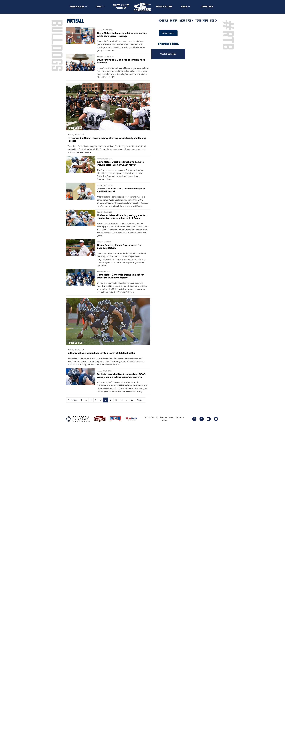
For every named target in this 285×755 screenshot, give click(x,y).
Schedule (163, 20)
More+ (213, 20)
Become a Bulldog (164, 6)
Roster (173, 20)
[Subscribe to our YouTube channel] (215, 419)
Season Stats (168, 33)
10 (116, 400)
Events (184, 6)
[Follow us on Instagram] (208, 419)
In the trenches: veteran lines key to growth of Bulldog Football (102, 353)
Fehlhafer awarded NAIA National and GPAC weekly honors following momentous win (121, 375)
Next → (140, 400)
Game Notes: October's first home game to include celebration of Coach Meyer (120, 163)
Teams (98, 6)
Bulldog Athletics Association (121, 6)
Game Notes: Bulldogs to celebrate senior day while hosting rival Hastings (122, 34)
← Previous (72, 400)
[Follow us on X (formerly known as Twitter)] (201, 419)
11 (121, 400)
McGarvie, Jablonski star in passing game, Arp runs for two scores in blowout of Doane (122, 216)
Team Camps (201, 20)
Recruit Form (186, 20)
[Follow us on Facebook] (194, 419)
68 (132, 400)
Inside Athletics (77, 6)
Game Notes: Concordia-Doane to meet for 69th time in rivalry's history (120, 276)
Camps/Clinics (207, 6)
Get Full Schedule (168, 54)
